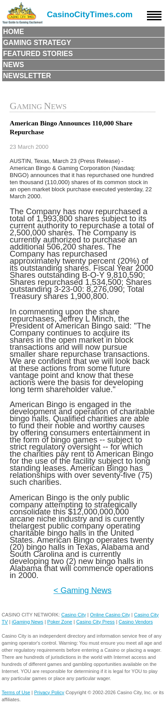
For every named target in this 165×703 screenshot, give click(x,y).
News (13, 64)
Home (13, 31)
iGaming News (28, 621)
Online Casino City (110, 614)
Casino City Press (95, 621)
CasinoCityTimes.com (90, 14)
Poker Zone (59, 621)
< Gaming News (83, 590)
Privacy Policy (49, 692)
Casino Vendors (136, 621)
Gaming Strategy (37, 42)
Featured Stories (38, 53)
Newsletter (27, 75)
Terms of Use (16, 692)
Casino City (73, 614)
